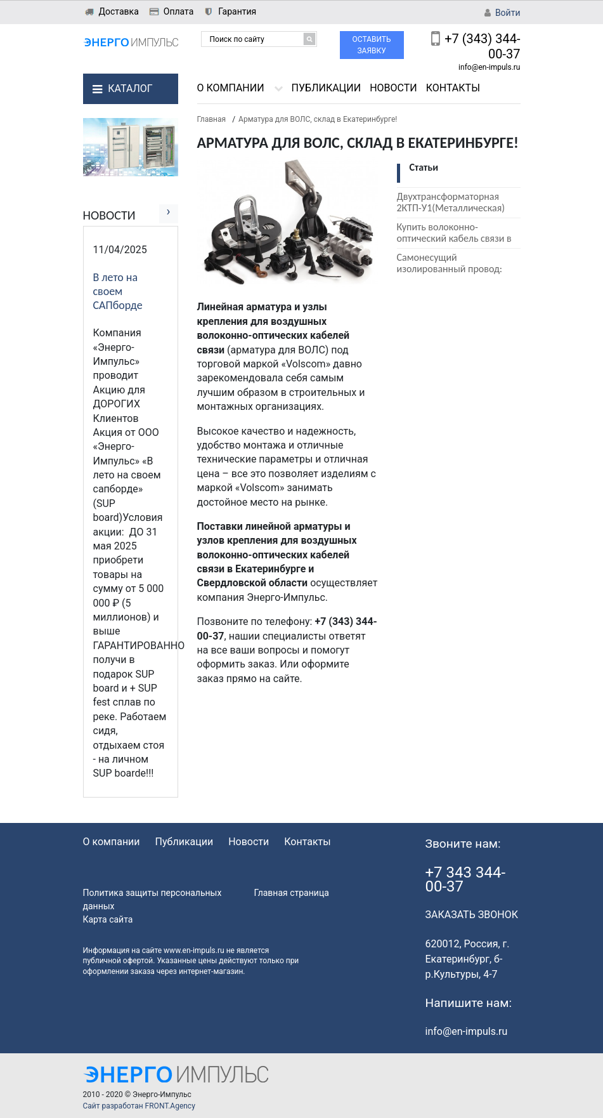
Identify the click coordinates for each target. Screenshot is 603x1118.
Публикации (326, 88)
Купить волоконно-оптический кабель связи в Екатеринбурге (454, 238)
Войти (508, 13)
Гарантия (237, 11)
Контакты (453, 88)
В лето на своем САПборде (118, 291)
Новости (393, 88)
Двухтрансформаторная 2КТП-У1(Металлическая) (451, 202)
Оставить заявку (372, 45)
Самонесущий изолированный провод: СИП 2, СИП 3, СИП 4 (450, 268)
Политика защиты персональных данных (152, 899)
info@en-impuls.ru (489, 67)
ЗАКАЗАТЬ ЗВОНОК (471, 915)
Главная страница (291, 893)
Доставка (119, 11)
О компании (230, 88)
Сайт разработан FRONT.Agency (139, 1106)
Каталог (130, 88)
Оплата (179, 11)
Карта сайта (108, 919)
